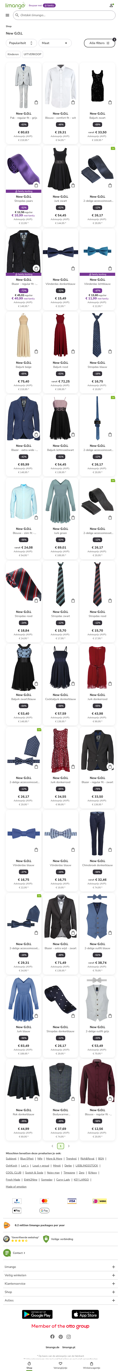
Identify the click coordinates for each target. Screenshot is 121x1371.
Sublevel (11, 1159)
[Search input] (63, 15)
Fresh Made (13, 1180)
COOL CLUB (13, 1173)
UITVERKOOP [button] (32, 55)
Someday (46, 1180)
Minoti (57, 1166)
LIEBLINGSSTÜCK (87, 1166)
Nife (39, 1159)
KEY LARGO (81, 1180)
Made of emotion (16, 1187)
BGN (101, 1159)
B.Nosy (92, 1173)
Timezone (69, 1173)
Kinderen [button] (13, 55)
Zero (81, 1173)
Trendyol (71, 1159)
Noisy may (53, 1173)
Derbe (68, 1166)
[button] (21, 44)
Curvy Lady (63, 1180)
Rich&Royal (87, 1159)
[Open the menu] (8, 15)
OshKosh (11, 1166)
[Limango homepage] (16, 5)
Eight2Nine (30, 1180)
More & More (54, 1159)
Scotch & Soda (34, 1173)
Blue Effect (27, 1159)
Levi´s (25, 1166)
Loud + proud (41, 1166)
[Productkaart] (23, 104)
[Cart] (36, 102)
